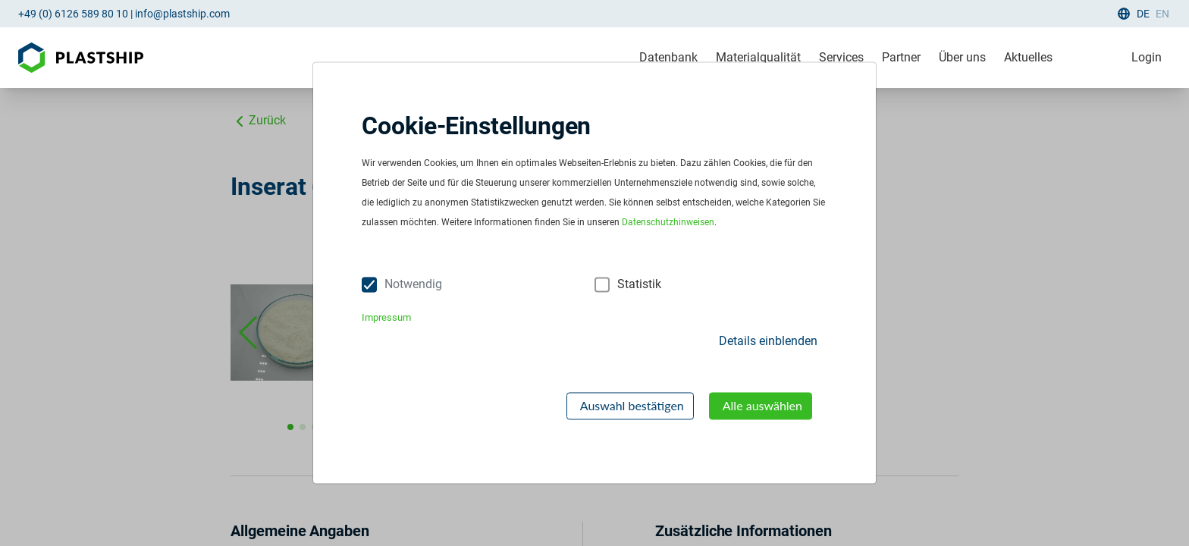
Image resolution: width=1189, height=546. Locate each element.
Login (1146, 57)
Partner (901, 57)
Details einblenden (768, 341)
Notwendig (413, 285)
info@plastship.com (182, 14)
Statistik (639, 285)
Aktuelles (1028, 57)
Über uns (962, 57)
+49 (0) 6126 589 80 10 (73, 14)
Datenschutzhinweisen (668, 223)
